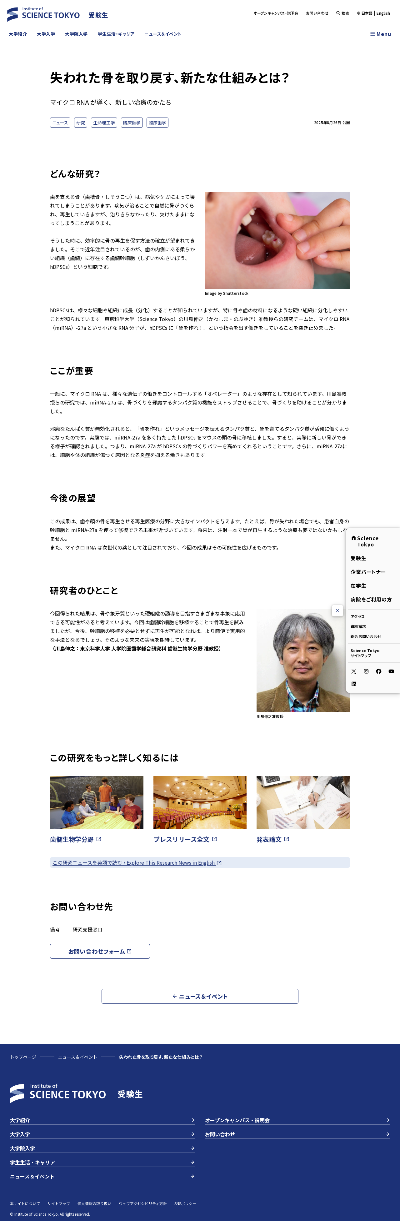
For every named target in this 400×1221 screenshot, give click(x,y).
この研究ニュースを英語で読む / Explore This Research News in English (137, 863)
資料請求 (358, 626)
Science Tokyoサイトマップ (365, 653)
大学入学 (46, 34)
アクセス (358, 616)
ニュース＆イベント (163, 34)
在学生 (359, 585)
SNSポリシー (185, 1203)
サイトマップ (59, 1203)
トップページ (23, 1057)
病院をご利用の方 (371, 599)
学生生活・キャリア (116, 34)
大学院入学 (76, 34)
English (383, 13)
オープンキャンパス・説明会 (275, 13)
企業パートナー (368, 571)
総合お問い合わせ (366, 636)
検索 (342, 13)
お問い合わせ (317, 13)
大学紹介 (18, 34)
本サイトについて (25, 1203)
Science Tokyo (365, 541)
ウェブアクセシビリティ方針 (143, 1203)
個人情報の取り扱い (94, 1203)
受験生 (359, 558)
